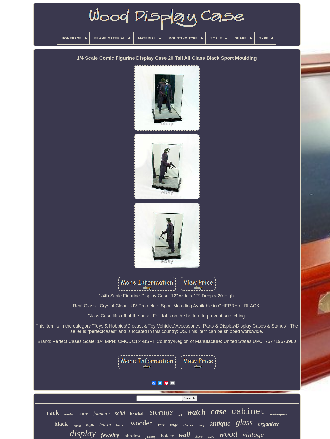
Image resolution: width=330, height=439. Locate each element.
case (218, 411)
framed (121, 425)
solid (120, 413)
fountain (101, 413)
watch (196, 412)
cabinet (248, 411)
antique (220, 423)
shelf (201, 425)
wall (184, 434)
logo (90, 424)
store (83, 413)
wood (228, 433)
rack (53, 412)
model (68, 414)
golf (180, 415)
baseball (137, 414)
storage (161, 412)
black (61, 423)
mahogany (278, 414)
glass (244, 422)
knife (211, 437)
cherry (188, 425)
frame (199, 436)
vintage (253, 434)
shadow (132, 436)
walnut (77, 425)
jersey (150, 436)
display (83, 433)
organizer (268, 424)
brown (105, 424)
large (174, 425)
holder (167, 435)
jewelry (110, 435)
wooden (142, 423)
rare (161, 425)
